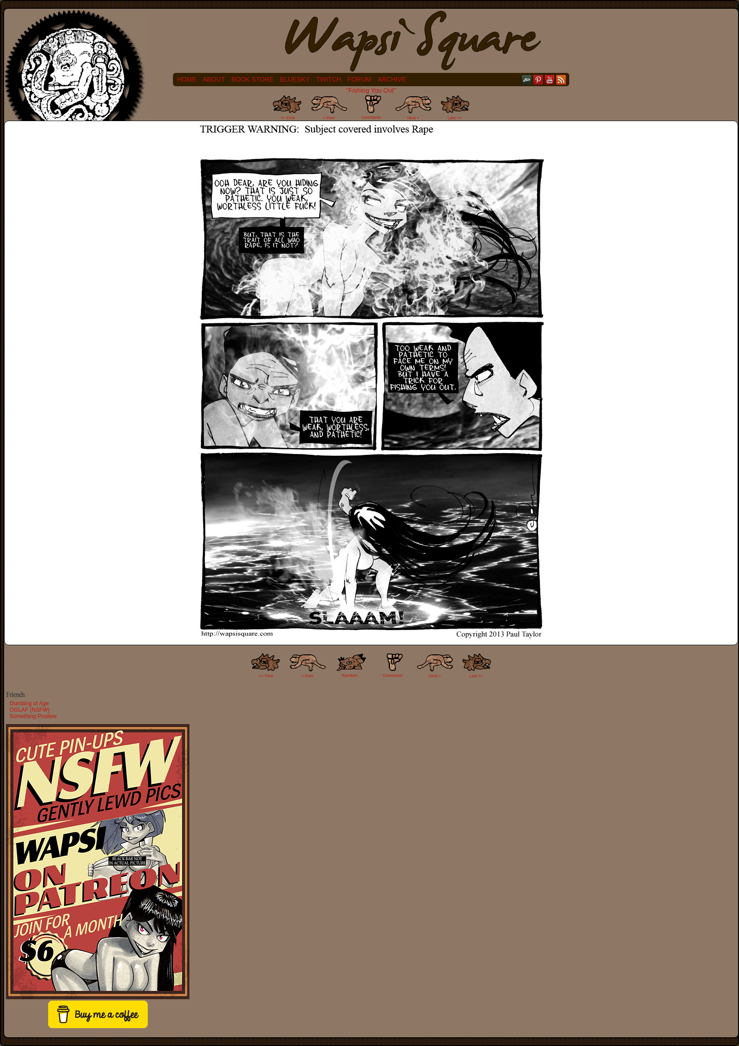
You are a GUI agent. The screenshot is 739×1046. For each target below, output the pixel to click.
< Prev (329, 118)
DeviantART (527, 79)
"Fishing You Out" (371, 90)
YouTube (550, 79)
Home (186, 79)
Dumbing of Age (29, 703)
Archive (392, 79)
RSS (561, 79)
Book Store (252, 79)
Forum (359, 79)
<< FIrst (266, 676)
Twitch (328, 79)
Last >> (454, 118)
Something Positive (33, 716)
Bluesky (295, 79)
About (214, 79)
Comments (371, 107)
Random (349, 675)
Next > (413, 118)
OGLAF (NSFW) (30, 710)
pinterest (538, 79)
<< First (288, 118)
